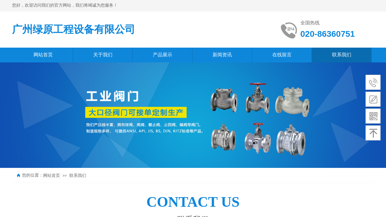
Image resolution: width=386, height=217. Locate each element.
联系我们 (77, 175)
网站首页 (51, 175)
